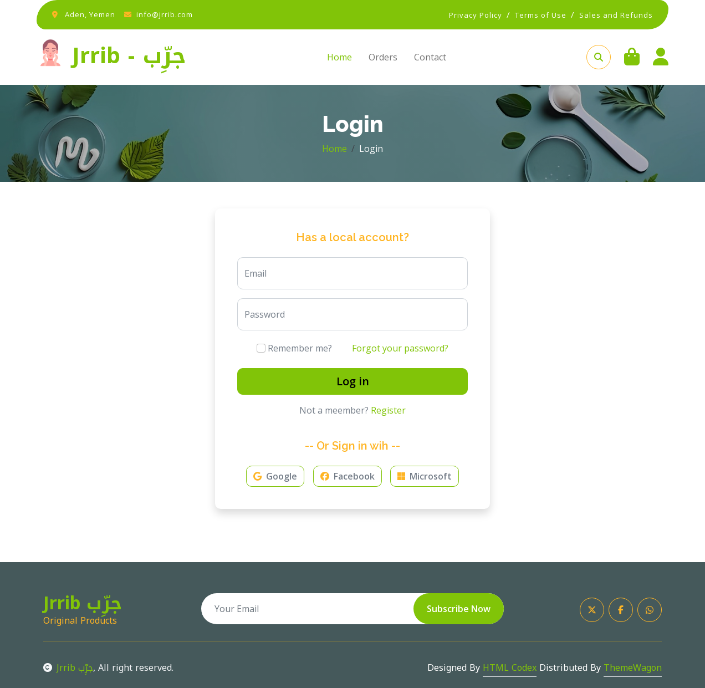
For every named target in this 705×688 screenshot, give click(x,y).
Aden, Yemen (90, 14)
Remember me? (294, 348)
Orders (383, 57)
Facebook (347, 476)
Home (339, 57)
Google (275, 476)
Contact (430, 57)
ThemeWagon (633, 667)
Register (388, 410)
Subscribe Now (459, 609)
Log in (352, 381)
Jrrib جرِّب (68, 667)
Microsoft (424, 476)
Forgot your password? (400, 348)
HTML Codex (510, 667)
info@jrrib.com (164, 14)
